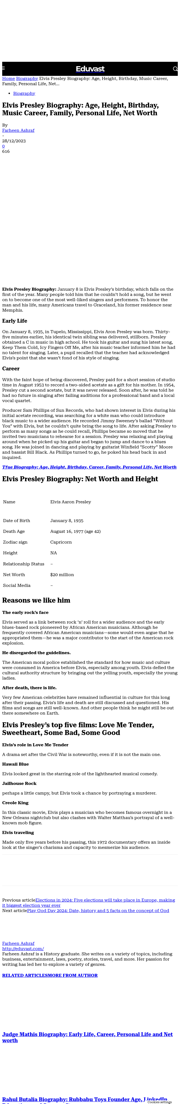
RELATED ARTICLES (25, 876)
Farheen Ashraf (18, 130)
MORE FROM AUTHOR (73, 876)
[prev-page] (6, 1084)
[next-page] (16, 1084)
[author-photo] (15, 839)
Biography (27, 78)
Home (8, 78)
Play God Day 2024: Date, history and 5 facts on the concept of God (98, 811)
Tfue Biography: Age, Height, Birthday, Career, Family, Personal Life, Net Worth (89, 368)
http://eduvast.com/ (23, 849)
